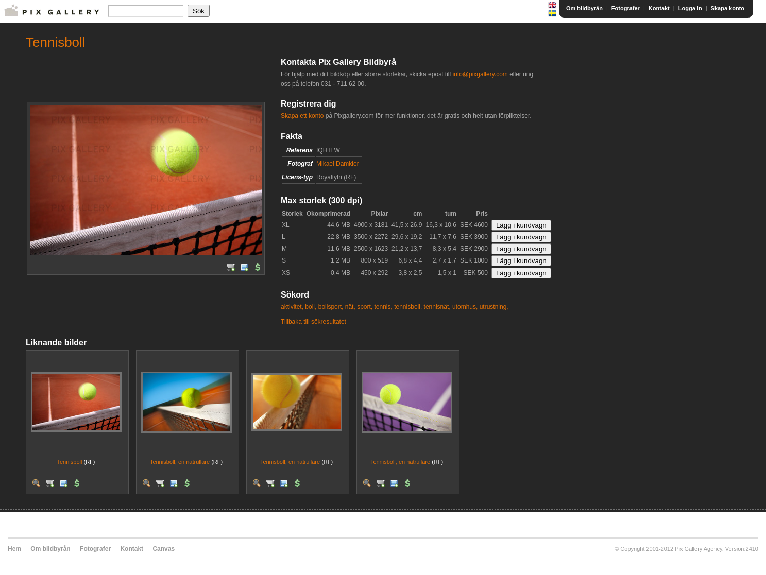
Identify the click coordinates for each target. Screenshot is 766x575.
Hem (14, 548)
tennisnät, (437, 306)
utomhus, (465, 306)
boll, (310, 306)
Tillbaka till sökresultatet (313, 321)
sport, (364, 306)
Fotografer (625, 8)
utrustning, (494, 306)
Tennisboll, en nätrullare (180, 462)
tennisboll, (408, 306)
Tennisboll (69, 462)
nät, (350, 306)
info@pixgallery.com (479, 74)
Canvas (163, 548)
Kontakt (659, 8)
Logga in (690, 8)
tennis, (383, 306)
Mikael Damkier (337, 163)
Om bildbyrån (584, 8)
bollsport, (331, 306)
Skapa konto (727, 8)
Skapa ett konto (302, 115)
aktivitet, (292, 306)
